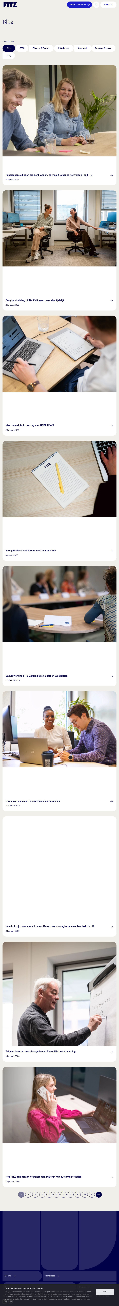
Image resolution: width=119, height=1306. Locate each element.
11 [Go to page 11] (91, 1195)
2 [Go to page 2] (28, 1195)
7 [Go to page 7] (63, 1195)
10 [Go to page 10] (85, 1195)
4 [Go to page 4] (42, 1195)
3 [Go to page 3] (35, 1195)
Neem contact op (80, 5)
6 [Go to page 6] (56, 1195)
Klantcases (52, 1276)
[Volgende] (99, 1195)
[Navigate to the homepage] (10, 5)
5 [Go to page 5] (49, 1195)
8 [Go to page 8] (70, 1195)
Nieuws (10, 1276)
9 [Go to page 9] (77, 1195)
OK (104, 1292)
